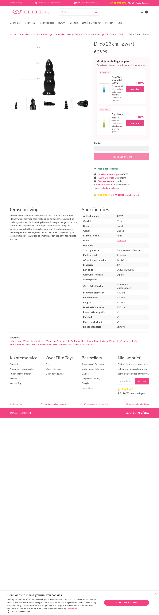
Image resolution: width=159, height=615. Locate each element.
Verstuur (142, 381)
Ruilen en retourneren (20, 373)
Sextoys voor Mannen (93, 368)
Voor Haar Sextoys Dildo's (59, 340)
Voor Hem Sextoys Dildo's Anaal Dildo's (105, 34)
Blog (48, 364)
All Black (121, 240)
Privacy (14, 378)
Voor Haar (15, 22)
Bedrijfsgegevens (55, 373)
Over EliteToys (53, 368)
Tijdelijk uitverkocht (121, 156)
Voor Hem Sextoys (42, 34)
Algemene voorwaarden (22, 368)
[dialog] (79, 603)
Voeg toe (135, 89)
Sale (120, 22)
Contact (14, 364)
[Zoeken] (96, 12)
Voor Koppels (47, 22)
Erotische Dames (62, 344)
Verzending (15, 383)
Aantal (97, 143)
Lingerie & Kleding (91, 22)
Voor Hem (30, 22)
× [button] (156, 594)
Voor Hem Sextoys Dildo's (68, 34)
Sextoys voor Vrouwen (93, 364)
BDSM (61, 22)
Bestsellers (87, 387)
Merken (109, 22)
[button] (53, 611)
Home (13, 34)
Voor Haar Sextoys (33, 340)
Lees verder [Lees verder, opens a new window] (72, 608)
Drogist (74, 22)
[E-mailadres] (127, 381)
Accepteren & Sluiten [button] (127, 602)
